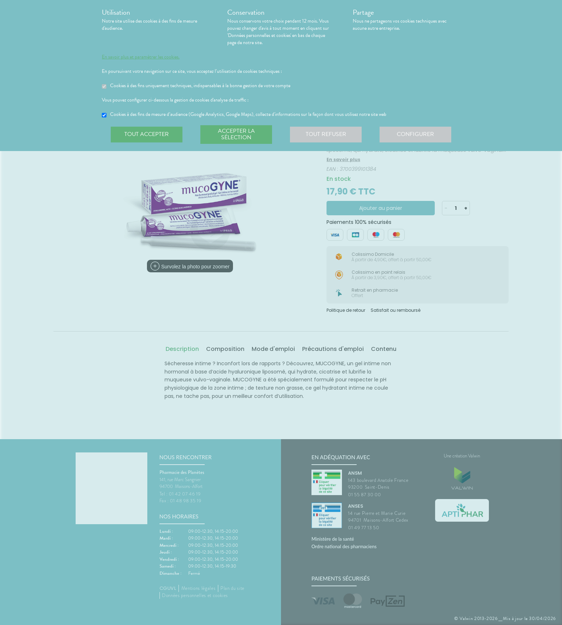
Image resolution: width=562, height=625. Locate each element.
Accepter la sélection (236, 134)
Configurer (415, 134)
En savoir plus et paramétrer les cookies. (141, 57)
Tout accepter (146, 134)
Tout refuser (326, 134)
